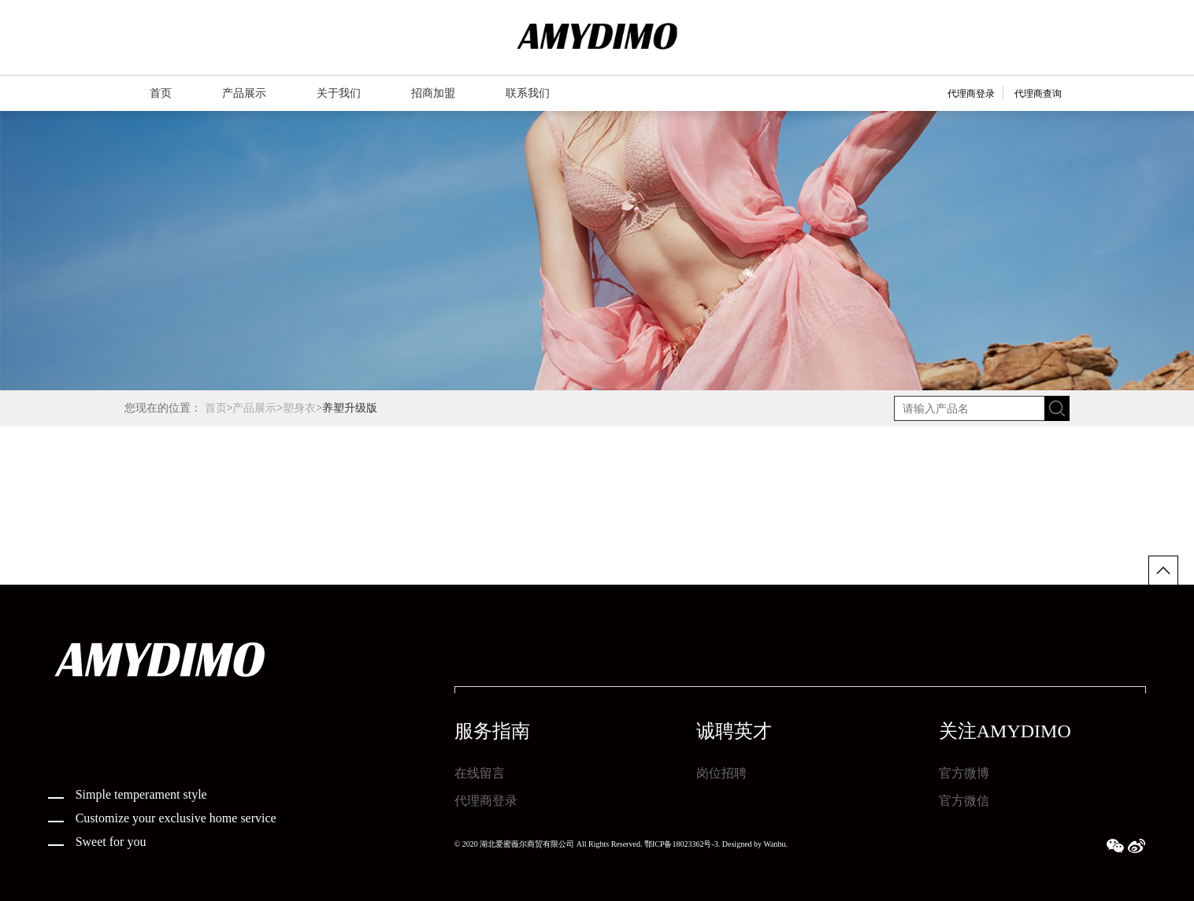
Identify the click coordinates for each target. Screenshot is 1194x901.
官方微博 (964, 773)
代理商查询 (1038, 93)
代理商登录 (971, 93)
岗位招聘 (721, 773)
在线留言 (479, 773)
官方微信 (964, 800)
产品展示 (254, 408)
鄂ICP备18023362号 (678, 844)
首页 (216, 408)
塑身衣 (299, 408)
